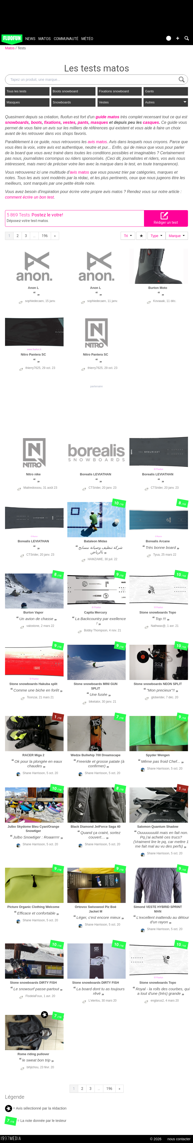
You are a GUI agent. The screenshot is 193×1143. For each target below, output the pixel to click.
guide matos (107, 117)
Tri (128, 236)
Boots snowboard (65, 91)
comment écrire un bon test (29, 197)
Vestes (104, 102)
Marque (177, 236)
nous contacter (178, 1139)
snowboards (17, 122)
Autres (165, 102)
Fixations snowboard (114, 91)
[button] (177, 38)
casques (151, 122)
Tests (22, 48)
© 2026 (155, 1139)
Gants (149, 91)
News (30, 39)
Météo (87, 39)
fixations (52, 122)
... (34, 236)
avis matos (97, 142)
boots (36, 122)
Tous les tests (16, 91)
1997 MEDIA (12, 1138)
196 (45, 236)
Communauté (66, 39)
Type (156, 236)
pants (83, 122)
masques (99, 122)
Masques (13, 102)
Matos (44, 39)
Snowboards (62, 102)
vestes (69, 122)
